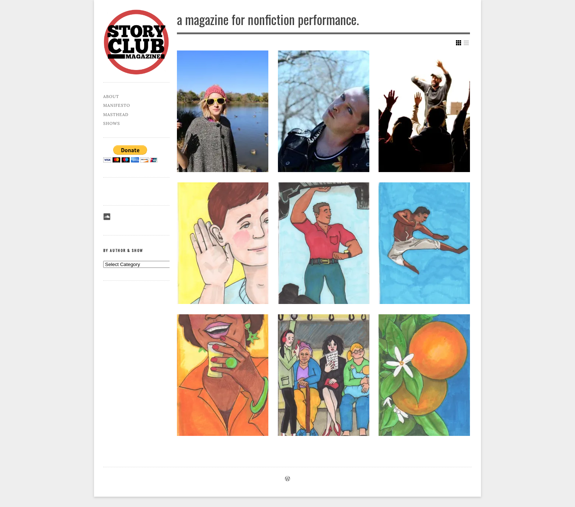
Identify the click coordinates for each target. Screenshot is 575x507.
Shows (111, 123)
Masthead (116, 114)
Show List (466, 42)
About (111, 96)
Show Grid (458, 42)
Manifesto (116, 105)
